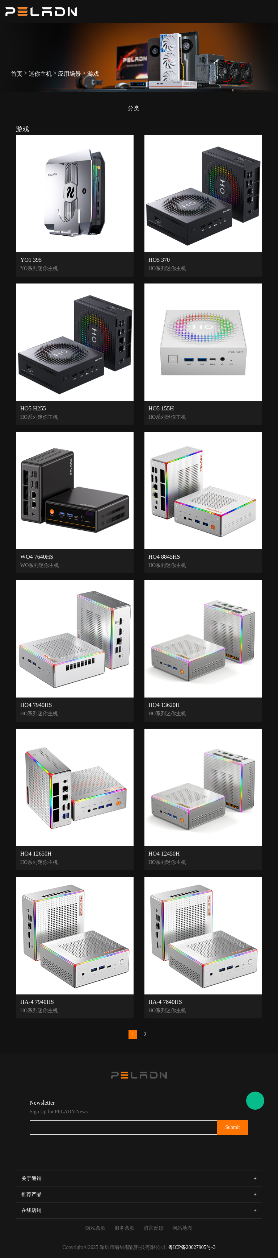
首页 (16, 74)
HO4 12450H (164, 853)
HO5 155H (161, 408)
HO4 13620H (164, 704)
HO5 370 (159, 259)
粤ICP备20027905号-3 (191, 1247)
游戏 (93, 74)
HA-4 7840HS (165, 1001)
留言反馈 (153, 1228)
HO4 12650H (36, 853)
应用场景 (69, 74)
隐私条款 (95, 1228)
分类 (133, 108)
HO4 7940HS (36, 704)
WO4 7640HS (36, 556)
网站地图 (182, 1228)
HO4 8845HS (164, 556)
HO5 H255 (33, 408)
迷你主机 (40, 74)
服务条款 (124, 1228)
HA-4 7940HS (37, 1001)
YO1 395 (31, 259)
